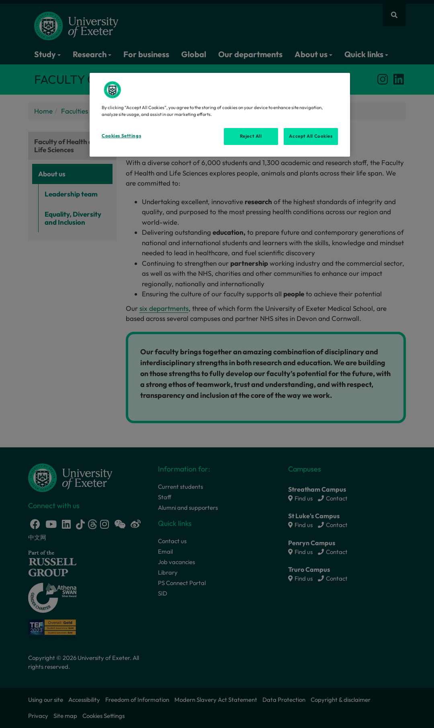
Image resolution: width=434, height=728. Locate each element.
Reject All (251, 136)
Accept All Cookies (310, 136)
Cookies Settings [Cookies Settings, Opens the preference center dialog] (121, 136)
